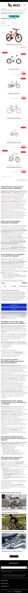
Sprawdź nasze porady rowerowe (11, 492)
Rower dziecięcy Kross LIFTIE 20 (14, 44)
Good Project (15, 589)
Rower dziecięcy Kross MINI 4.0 (14, 167)
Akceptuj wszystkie (14, 305)
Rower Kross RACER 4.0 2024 (14, 142)
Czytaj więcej (14, 556)
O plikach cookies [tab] (23, 286)
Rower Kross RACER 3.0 (14, 93)
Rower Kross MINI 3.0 (14, 69)
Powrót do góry (21, 180)
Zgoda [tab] (5, 286)
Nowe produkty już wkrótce (14, 118)
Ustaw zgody (14, 308)
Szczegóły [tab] (14, 286)
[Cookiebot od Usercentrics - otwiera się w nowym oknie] (22, 283)
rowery (8, 196)
